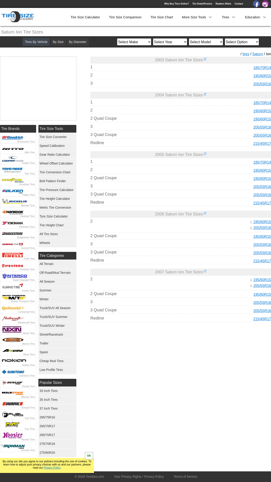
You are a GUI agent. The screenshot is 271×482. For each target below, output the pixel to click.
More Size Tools (197, 17)
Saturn (257, 54)
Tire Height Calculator (55, 198)
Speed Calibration (52, 146)
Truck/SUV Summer (54, 317)
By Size (58, 42)
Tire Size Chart (161, 17)
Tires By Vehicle (36, 42)
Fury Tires (30, 429)
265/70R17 (47, 426)
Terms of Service (185, 476)
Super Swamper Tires (24, 280)
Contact (239, 3)
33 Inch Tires (49, 391)
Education (256, 17)
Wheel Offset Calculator (56, 163)
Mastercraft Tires (26, 322)
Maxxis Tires (28, 344)
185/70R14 (262, 68)
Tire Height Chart (51, 225)
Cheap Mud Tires (52, 361)
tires (246, 54)
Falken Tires (29, 195)
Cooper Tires (28, 163)
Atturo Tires (29, 354)
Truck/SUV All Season (55, 308)
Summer (45, 290)
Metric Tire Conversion (55, 207)
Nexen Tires (29, 333)
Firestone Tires (27, 269)
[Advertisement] (172, 367)
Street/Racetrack (51, 334)
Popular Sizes (51, 382)
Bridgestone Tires (26, 237)
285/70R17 (47, 435)
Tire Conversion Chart (55, 172)
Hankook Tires (27, 216)
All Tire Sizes (49, 234)
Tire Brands (10, 129)
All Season (47, 281)
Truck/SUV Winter (52, 325)
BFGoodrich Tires (26, 142)
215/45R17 (262, 144)
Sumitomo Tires (27, 376)
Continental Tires (26, 312)
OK (89, 455)
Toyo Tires (29, 173)
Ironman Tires (28, 450)
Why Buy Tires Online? (176, 3)
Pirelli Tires (29, 259)
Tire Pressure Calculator (56, 190)
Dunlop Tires (28, 386)
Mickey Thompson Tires (23, 301)
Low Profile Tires (51, 370)
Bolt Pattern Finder (53, 181)
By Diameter (77, 42)
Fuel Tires (30, 418)
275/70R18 (47, 444)
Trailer (44, 343)
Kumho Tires (28, 290)
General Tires (28, 248)
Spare (44, 352)
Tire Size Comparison (125, 17)
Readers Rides (223, 3)
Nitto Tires (30, 152)
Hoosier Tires (28, 439)
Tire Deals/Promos (202, 3)
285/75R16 (47, 417)
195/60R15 (262, 76)
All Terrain (47, 264)
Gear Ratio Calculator (55, 154)
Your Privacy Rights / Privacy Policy (139, 476)
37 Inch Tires (49, 408)
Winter (44, 299)
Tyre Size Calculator (54, 216)
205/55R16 (262, 84)
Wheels (45, 243)
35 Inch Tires (49, 399)
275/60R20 (47, 452)
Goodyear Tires (27, 184)
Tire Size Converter (53, 137)
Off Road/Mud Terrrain (55, 272)
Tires (229, 17)
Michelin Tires (28, 205)
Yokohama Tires (27, 227)
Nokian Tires (28, 365)
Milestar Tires (28, 397)
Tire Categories (52, 256)
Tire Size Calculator (85, 17)
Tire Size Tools (51, 129)
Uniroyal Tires (28, 407)
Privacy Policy (52, 467)
